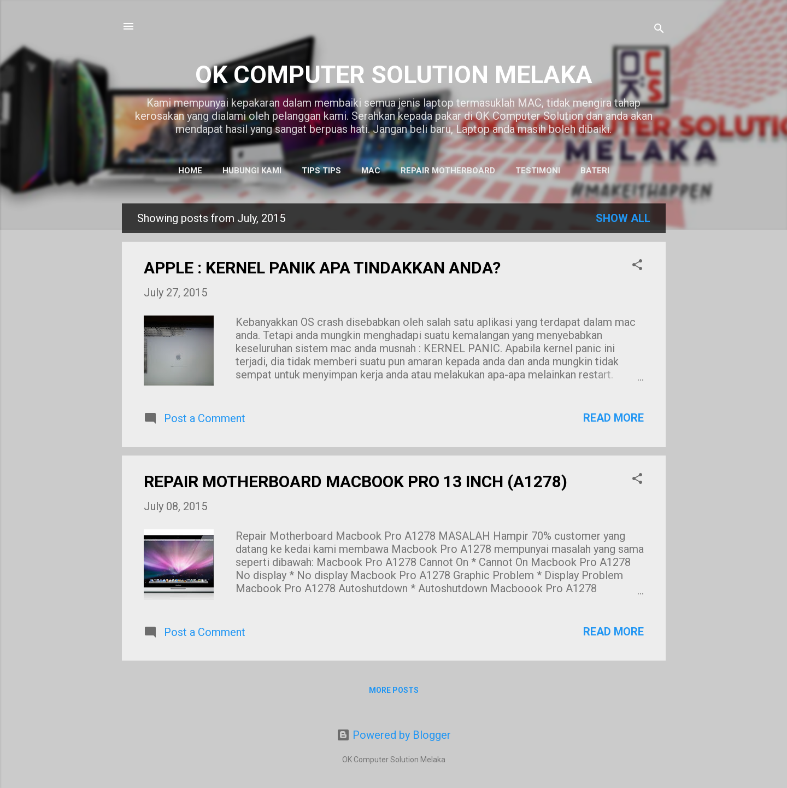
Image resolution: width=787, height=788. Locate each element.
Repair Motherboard (448, 171)
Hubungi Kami (251, 171)
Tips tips (321, 171)
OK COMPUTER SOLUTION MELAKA (393, 74)
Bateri (594, 171)
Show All (623, 218)
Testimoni (537, 171)
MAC (370, 171)
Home (190, 171)
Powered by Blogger (394, 735)
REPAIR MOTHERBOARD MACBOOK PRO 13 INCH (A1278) (355, 481)
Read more (613, 417)
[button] (637, 266)
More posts (394, 690)
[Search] (659, 29)
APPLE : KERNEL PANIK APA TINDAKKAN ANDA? (322, 267)
